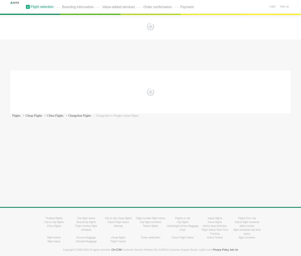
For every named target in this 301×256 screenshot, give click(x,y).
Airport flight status (118, 222)
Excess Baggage (86, 237)
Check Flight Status (183, 237)
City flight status (86, 218)
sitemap (118, 225)
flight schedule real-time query (247, 231)
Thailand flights (54, 218)
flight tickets (54, 237)
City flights (182, 222)
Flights (16, 115)
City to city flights (54, 222)
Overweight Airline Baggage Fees (183, 227)
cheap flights (118, 237)
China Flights (55, 115)
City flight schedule (150, 222)
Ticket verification (150, 237)
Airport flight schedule (247, 222)
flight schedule (247, 237)
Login (272, 6)
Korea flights (215, 222)
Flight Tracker (118, 241)
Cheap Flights (34, 115)
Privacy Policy (221, 249)
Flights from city (247, 218)
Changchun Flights (79, 115)
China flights (54, 225)
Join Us (234, 249)
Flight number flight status (150, 218)
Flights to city (182, 218)
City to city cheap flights (118, 218)
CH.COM (116, 249)
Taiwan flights (150, 225)
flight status (54, 241)
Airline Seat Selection (215, 225)
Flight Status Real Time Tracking (215, 231)
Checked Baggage (86, 241)
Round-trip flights (86, 222)
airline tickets (246, 225)
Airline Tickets (215, 237)
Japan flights (215, 218)
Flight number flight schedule (86, 227)
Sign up (284, 6)
